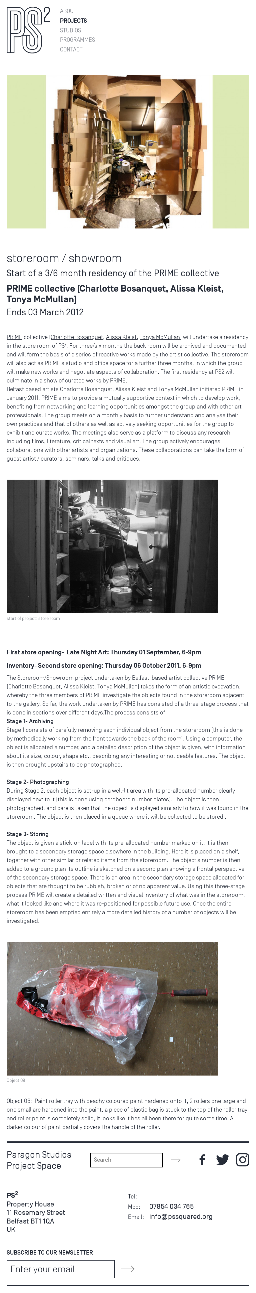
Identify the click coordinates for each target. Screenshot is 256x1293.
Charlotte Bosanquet (77, 337)
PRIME (14, 337)
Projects (73, 20)
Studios (70, 30)
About (68, 11)
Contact (71, 49)
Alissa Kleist (121, 337)
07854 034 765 (171, 1206)
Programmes (77, 39)
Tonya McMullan (160, 337)
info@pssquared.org (181, 1216)
